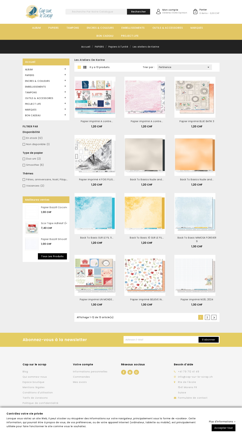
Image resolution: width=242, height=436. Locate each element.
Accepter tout (223, 428)
